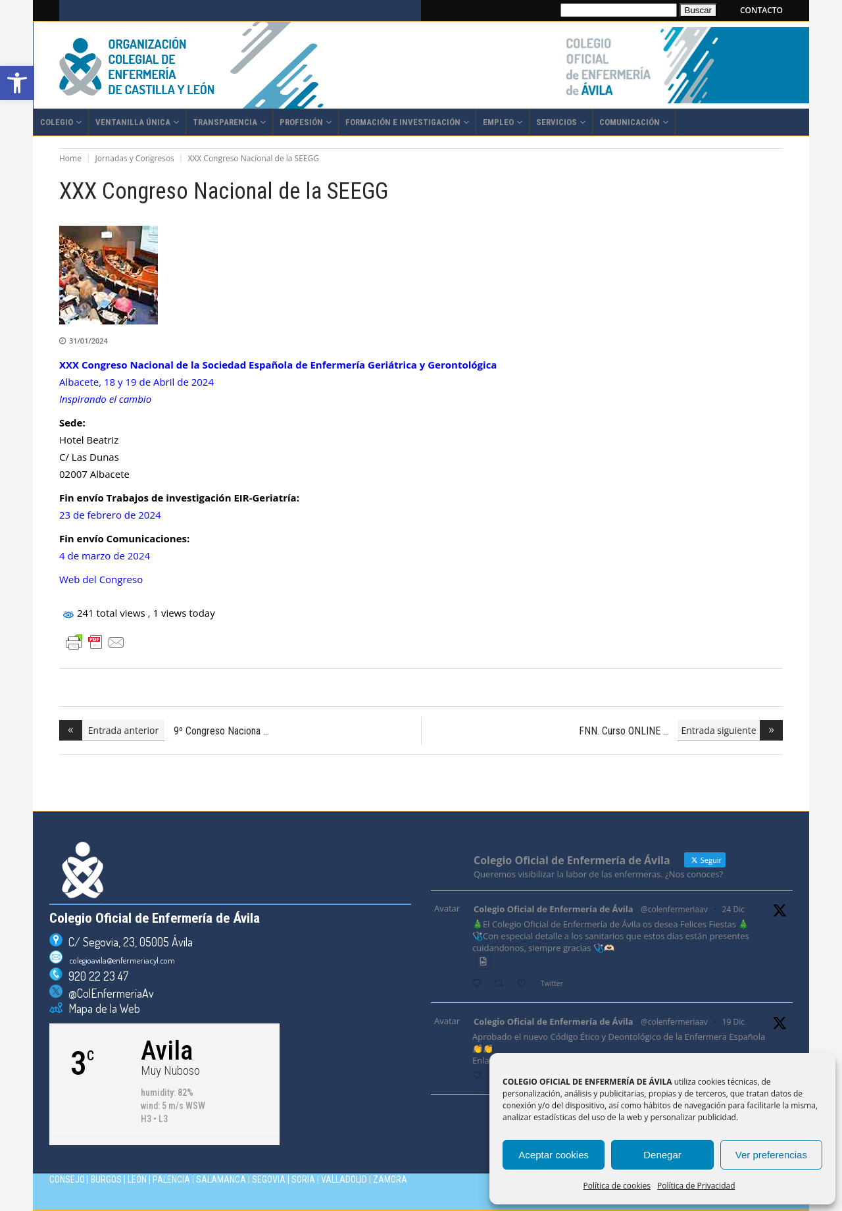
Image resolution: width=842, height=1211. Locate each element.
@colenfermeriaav (674, 909)
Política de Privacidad (696, 1185)
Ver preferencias (771, 1154)
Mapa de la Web (101, 1008)
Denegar (662, 1154)
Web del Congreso (101, 579)
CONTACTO (761, 10)
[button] (17, 83)
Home (70, 158)
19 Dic (733, 1021)
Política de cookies (617, 1185)
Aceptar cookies (553, 1154)
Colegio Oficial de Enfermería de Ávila (553, 909)
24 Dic (733, 909)
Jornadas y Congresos (134, 158)
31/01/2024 (88, 341)
